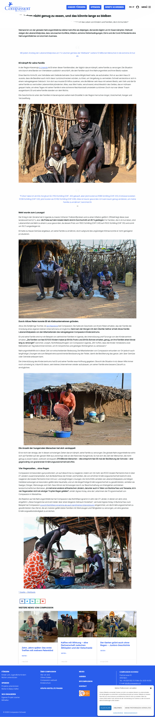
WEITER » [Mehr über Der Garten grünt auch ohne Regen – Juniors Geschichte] (103, 650)
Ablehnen (118, 708)
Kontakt (83, 686)
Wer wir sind (45, 675)
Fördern (5, 672)
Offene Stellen (45, 677)
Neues (81, 672)
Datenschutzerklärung (130, 713)
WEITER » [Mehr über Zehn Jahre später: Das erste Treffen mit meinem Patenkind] (24, 656)
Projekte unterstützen (10, 686)
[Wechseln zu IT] (133, 7)
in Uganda (43, 68)
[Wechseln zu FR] (130, 7)
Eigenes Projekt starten (11, 697)
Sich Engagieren (9, 694)
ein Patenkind (52, 326)
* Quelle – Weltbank (27, 592)
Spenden (95, 7)
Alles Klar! (105, 708)
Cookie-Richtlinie (118, 713)
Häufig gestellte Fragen (51, 688)
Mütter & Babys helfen (10, 689)
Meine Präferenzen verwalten (138, 708)
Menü (146, 7)
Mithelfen (5, 700)
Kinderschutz (45, 683)
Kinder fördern (76, 7)
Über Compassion (48, 672)
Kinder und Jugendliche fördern (14, 675)
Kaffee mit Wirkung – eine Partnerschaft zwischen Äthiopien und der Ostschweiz (76, 645)
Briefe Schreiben (114, 7)
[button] (151, 688)
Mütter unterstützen (9, 677)
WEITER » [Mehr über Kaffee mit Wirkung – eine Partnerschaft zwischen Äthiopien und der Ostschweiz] (63, 653)
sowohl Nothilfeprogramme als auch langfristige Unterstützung (67, 505)
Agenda (82, 677)
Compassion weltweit (48, 680)
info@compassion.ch (133, 683)
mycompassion (85, 681)
